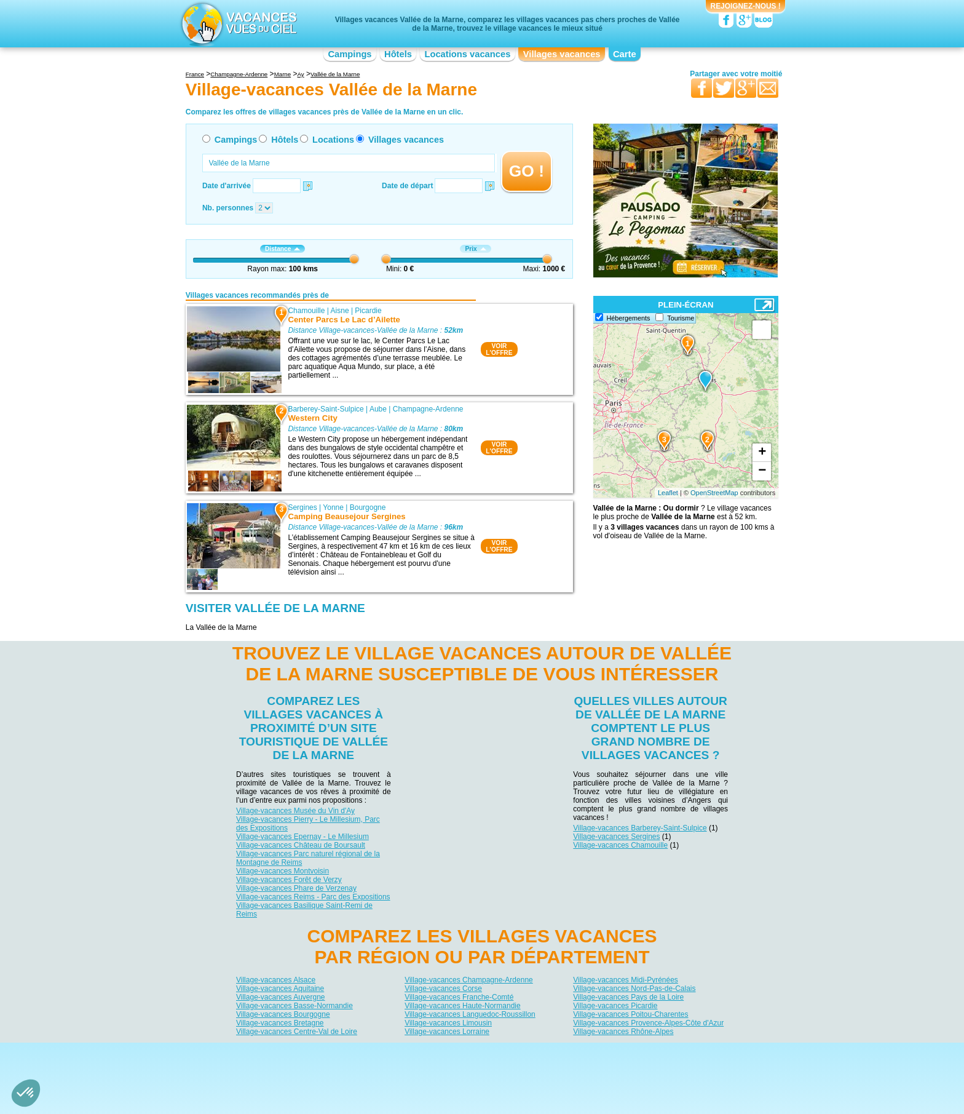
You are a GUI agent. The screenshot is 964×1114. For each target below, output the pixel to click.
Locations (333, 140)
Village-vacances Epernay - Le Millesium (302, 836)
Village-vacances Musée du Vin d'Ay (295, 810)
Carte (624, 54)
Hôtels (398, 54)
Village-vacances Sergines (616, 836)
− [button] (762, 471)
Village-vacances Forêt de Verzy (289, 879)
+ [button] (762, 453)
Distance (282, 248)
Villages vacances (562, 54)
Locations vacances (467, 54)
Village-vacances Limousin (448, 1022)
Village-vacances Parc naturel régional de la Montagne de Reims (308, 858)
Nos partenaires (550, 1052)
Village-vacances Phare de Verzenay (296, 888)
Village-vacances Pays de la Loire (628, 996)
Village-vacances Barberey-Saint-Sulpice (639, 828)
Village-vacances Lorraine (447, 1031)
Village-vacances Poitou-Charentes (630, 1013)
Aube (378, 409)
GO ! (526, 171)
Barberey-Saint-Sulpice (325, 409)
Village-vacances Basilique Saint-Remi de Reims (304, 909)
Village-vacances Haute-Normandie (463, 1005)
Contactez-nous (489, 1052)
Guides (583, 1069)
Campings (349, 54)
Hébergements (628, 318)
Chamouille (306, 310)
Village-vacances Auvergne (280, 996)
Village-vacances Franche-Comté (459, 996)
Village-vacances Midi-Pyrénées (625, 979)
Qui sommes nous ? (421, 1052)
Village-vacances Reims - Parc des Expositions (313, 897)
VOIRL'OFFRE (499, 349)
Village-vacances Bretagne (280, 1022)
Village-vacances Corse (443, 988)
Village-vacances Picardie (615, 1005)
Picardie (368, 310)
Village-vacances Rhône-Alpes (623, 1031)
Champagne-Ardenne (428, 409)
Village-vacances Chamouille (620, 845)
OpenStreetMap (714, 492)
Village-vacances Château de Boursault (300, 845)
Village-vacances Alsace (275, 979)
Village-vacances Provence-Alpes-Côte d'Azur (648, 1022)
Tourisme (680, 318)
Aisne (340, 310)
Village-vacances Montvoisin (282, 871)
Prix (475, 248)
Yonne (333, 507)
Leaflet (668, 492)
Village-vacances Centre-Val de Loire (296, 1031)
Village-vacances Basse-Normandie (294, 1005)
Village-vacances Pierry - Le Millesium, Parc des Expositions (308, 823)
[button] (26, 1093)
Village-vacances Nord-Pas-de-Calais (634, 988)
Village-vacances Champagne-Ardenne (469, 979)
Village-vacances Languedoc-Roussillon (470, 1013)
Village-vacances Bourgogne (283, 1013)
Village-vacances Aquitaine (280, 988)
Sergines (302, 507)
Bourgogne (368, 507)
